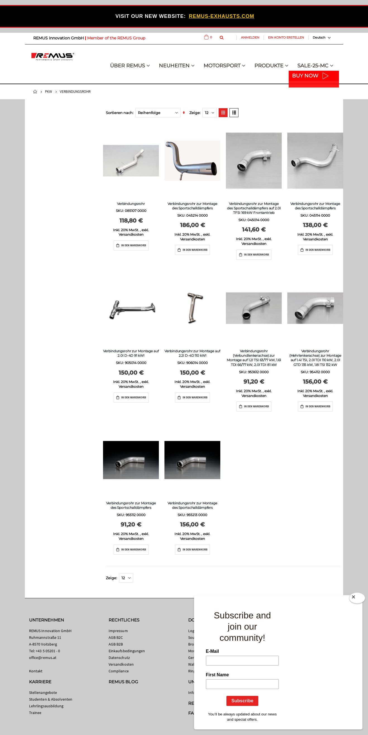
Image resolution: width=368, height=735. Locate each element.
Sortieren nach (119, 112)
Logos (193, 630)
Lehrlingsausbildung (46, 705)
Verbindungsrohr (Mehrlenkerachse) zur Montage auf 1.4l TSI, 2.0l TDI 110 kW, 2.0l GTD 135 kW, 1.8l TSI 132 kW (315, 358)
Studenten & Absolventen (51, 699)
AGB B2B (116, 644)
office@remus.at (42, 657)
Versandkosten (131, 234)
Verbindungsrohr (131, 204)
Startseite (35, 91)
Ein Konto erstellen (286, 37)
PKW (48, 91)
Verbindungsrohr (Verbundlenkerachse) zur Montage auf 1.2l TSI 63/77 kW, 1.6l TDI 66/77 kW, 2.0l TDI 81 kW (254, 358)
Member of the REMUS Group (116, 38)
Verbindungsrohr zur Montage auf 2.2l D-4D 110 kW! (192, 353)
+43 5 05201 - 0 (48, 650)
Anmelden (250, 37)
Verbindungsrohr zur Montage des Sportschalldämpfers (192, 206)
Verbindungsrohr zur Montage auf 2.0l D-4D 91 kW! (131, 353)
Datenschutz (119, 657)
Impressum (118, 630)
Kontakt (35, 670)
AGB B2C (116, 637)
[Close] (357, 599)
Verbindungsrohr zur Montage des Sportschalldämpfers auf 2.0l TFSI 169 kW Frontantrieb (253, 208)
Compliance (119, 670)
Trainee (35, 712)
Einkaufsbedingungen (127, 650)
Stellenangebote (43, 692)
